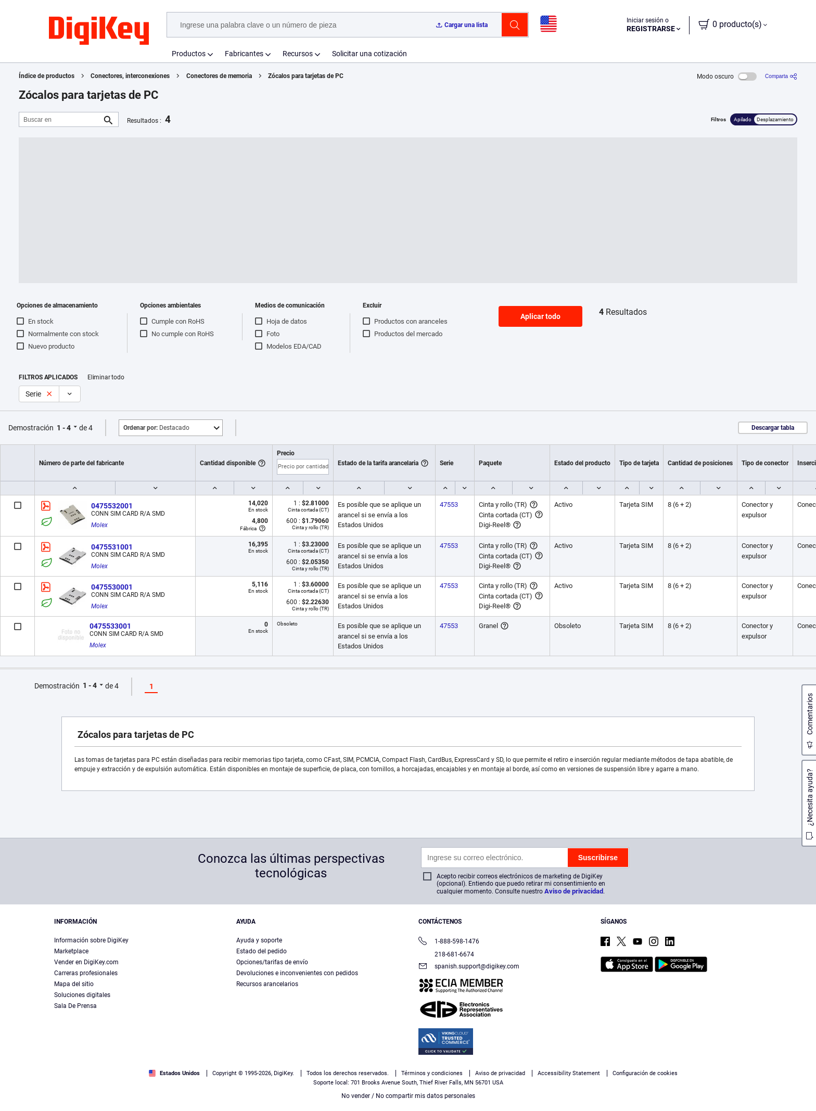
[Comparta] (781, 76)
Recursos (298, 53)
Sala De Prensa (75, 1006)
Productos (189, 53)
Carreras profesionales (86, 973)
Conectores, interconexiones (130, 76)
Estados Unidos (174, 1073)
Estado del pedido (261, 951)
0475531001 (112, 547)
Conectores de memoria (219, 76)
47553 (449, 504)
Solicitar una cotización (369, 53)
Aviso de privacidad (573, 891)
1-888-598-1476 (448, 942)
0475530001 (112, 587)
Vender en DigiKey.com (86, 962)
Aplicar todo (540, 316)
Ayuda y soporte (259, 940)
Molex (99, 525)
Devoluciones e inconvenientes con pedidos (297, 973)
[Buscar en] (60, 119)
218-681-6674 (446, 954)
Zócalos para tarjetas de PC (305, 76)
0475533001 (110, 626)
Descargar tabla (772, 427)
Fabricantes (244, 53)
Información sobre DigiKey (91, 940)
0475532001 (112, 506)
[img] (99, 31)
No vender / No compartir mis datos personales (408, 1096)
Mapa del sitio (74, 984)
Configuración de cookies (645, 1073)
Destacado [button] (156, 427)
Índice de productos (46, 76)
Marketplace (71, 951)
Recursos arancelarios (267, 984)
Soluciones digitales (82, 995)
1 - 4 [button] (64, 428)
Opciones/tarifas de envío (272, 962)
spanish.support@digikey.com (468, 967)
